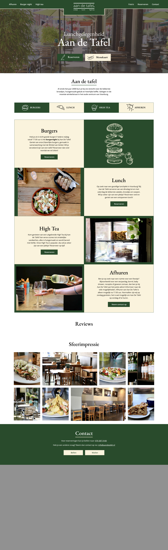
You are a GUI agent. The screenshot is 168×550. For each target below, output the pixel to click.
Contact (154, 4)
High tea (39, 4)
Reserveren (142, 4)
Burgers (35, 107)
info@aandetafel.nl (106, 445)
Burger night (26, 4)
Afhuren (12, 4)
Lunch (70, 107)
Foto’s (130, 4)
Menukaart (102, 57)
